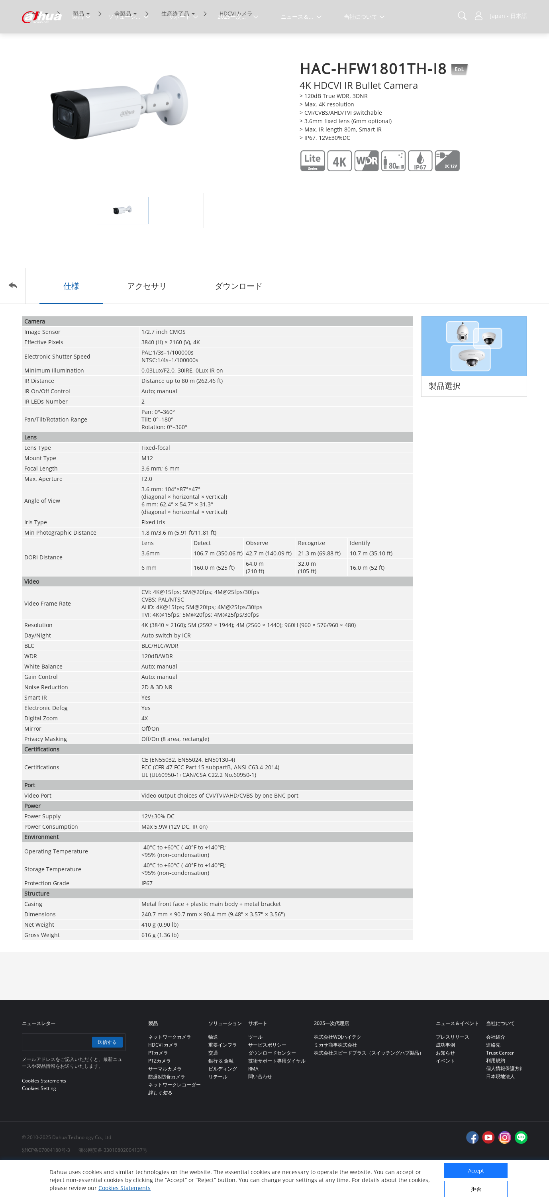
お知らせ (445, 1086)
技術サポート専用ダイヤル (277, 1094)
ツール (255, 1070)
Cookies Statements (124, 1188)
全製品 (122, 47)
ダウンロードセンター (272, 1086)
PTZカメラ (159, 1094)
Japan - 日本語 (508, 16)
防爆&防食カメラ (166, 1110)
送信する (106, 1076)
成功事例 (445, 1078)
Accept (476, 1170)
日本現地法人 (500, 1110)
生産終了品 (175, 47)
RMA (253, 1102)
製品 (78, 47)
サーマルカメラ (165, 1102)
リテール (217, 1110)
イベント (445, 1094)
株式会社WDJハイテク (337, 1070)
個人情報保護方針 (505, 1102)
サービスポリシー (267, 1078)
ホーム (34, 47)
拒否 (476, 1188)
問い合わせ (260, 1110)
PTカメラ (158, 1086)
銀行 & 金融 (220, 1094)
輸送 (213, 1070)
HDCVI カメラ (163, 1078)
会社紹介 (495, 1070)
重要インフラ (222, 1078)
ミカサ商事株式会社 (335, 1078)
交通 (213, 1086)
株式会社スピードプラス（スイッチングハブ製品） (369, 1086)
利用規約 (495, 1094)
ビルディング (222, 1102)
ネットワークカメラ (169, 1070)
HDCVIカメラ (236, 47)
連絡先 (493, 1078)
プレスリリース (452, 1070)
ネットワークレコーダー (174, 1118)
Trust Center (500, 1086)
